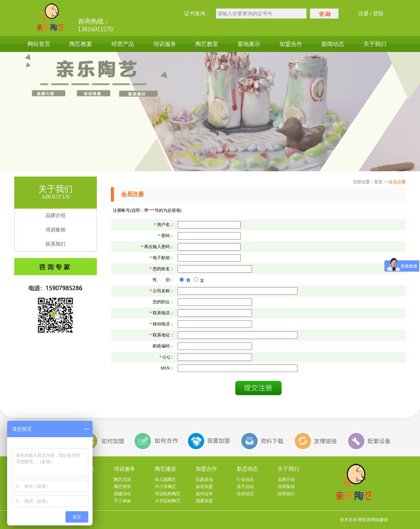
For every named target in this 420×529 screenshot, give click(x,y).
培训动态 (245, 493)
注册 (363, 13)
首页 (378, 181)
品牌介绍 (55, 215)
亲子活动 (245, 486)
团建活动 (122, 493)
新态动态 (247, 469)
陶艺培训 (122, 479)
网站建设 (379, 519)
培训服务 (164, 44)
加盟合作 (290, 44)
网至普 (364, 519)
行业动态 (245, 479)
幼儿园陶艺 (165, 479)
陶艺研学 (122, 486)
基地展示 (248, 44)
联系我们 (55, 244)
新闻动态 (332, 44)
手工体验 (122, 500)
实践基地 (204, 479)
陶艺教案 (80, 44)
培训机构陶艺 (167, 493)
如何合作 (204, 493)
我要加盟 (204, 500)
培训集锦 (55, 229)
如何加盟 (204, 486)
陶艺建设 (165, 469)
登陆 (378, 13)
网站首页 (38, 44)
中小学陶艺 (165, 486)
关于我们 (374, 44)
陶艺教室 (206, 44)
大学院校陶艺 (167, 500)
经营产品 (122, 44)
